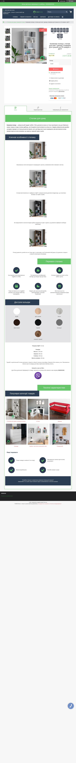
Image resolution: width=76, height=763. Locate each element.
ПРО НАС (35, 16)
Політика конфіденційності (55, 528)
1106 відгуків (62, 1)
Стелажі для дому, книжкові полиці (16, 22)
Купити (57, 69)
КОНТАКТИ (43, 16)
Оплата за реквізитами (7, 521)
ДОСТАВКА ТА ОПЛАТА (54, 16)
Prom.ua (45, 527)
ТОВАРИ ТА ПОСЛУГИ (25, 16)
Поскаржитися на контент (43, 528)
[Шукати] (66, 12)
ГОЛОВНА (15, 16)
